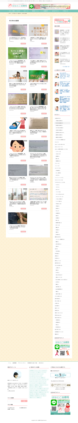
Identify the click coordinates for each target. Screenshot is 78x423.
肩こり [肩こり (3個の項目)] (46, 392)
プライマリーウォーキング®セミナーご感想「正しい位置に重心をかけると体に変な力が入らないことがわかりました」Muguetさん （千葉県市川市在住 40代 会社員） (38, 155)
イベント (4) (57, 165)
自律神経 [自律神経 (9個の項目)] (32, 395)
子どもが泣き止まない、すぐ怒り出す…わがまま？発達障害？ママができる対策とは (65, 61)
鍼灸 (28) (57, 158)
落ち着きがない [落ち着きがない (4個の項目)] (38, 395)
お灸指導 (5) (58, 170)
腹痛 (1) (57, 284)
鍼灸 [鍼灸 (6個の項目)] (44, 395)
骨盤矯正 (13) (58, 161)
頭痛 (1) (57, 291)
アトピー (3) (57, 163)
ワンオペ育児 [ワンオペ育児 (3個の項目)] (39, 383)
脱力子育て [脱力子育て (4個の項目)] (32, 393)
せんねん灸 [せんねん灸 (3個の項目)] (44, 370)
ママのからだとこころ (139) (60, 182)
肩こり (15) (58, 225)
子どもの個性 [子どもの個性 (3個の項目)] (39, 388)
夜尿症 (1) (56, 255)
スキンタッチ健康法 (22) (60, 239)
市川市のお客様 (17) (59, 123)
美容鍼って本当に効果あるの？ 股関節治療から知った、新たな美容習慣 (64, 47)
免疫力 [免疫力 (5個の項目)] (41, 384)
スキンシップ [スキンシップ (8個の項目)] (39, 375)
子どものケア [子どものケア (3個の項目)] (32, 388)
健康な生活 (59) (57, 236)
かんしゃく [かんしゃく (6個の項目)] (37, 370)
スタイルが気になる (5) (60, 194)
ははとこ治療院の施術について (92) (61, 149)
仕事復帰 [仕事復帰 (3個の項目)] (37, 384)
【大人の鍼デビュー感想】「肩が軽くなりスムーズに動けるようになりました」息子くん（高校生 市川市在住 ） (38, 62)
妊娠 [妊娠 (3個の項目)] (36, 386)
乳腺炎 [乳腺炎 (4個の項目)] (31, 384)
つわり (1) (57, 187)
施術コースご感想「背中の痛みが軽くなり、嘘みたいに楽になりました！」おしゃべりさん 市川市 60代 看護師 (17, 84)
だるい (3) (56, 142)
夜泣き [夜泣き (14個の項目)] (32, 386)
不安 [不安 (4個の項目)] (44, 383)
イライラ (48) (58, 191)
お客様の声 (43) (57, 118)
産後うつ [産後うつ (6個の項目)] (38, 390)
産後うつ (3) (57, 308)
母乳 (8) (57, 324)
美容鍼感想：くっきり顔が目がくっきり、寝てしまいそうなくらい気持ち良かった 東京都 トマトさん (65, 32)
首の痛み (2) (58, 234)
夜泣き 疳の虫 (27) (59, 274)
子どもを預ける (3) (58, 296)
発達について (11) (59, 277)
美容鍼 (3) (57, 156)
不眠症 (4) (57, 206)
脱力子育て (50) (57, 329)
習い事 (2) (57, 282)
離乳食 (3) (56, 334)
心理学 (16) (57, 303)
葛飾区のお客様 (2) (59, 137)
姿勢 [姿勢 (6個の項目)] (40, 386)
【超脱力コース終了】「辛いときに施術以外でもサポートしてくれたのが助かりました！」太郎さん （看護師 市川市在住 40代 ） (17, 131)
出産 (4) (56, 248)
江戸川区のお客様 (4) (59, 127)
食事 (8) (57, 246)
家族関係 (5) (58, 322)
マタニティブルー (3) (59, 196)
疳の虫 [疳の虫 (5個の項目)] (36, 392)
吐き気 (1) (57, 272)
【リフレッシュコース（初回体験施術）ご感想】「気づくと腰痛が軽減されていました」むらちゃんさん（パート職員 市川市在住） (17, 62)
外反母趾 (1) (57, 253)
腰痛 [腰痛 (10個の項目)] (37, 393)
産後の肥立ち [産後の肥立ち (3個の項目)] (44, 390)
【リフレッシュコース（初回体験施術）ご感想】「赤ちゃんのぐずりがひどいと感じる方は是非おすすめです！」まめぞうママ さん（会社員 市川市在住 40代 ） (38, 108)
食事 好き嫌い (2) (59, 293)
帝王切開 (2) (58, 251)
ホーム (9, 362)
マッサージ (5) (58, 151)
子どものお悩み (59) (58, 265)
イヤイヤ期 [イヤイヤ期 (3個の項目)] (37, 372)
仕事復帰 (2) (58, 320)
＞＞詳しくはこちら (11, 390)
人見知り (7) (58, 267)
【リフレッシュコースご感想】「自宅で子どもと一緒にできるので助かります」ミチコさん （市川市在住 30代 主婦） (17, 227)
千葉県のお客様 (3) (59, 120)
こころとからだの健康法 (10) (60, 139)
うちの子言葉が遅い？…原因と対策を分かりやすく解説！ (65, 53)
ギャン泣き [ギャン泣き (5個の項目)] (32, 375)
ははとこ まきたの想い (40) (60, 144)
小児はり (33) (58, 153)
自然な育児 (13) (58, 244)
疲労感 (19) (57, 310)
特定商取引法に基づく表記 (32, 362)
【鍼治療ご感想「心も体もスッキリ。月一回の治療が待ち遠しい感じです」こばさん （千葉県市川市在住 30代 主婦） (38, 202)
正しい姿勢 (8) (58, 172)
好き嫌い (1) (57, 258)
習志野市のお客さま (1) (60, 132)
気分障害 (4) (57, 305)
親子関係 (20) (58, 327)
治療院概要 (14, 362)
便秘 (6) (57, 270)
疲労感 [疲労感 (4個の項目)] (31, 392)
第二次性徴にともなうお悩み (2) (61, 279)
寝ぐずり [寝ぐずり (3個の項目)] (46, 388)
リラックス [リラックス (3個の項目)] (32, 383)
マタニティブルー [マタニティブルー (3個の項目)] (42, 381)
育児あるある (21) (58, 315)
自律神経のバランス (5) (59, 331)
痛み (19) (57, 220)
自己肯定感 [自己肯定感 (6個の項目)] (43, 393)
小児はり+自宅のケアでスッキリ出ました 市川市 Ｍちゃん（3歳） (38, 84)
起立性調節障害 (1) (59, 289)
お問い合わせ (41, 362)
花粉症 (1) (57, 229)
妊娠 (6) (57, 215)
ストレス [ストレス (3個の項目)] (32, 379)
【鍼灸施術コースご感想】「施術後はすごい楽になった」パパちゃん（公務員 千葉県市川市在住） (38, 39)
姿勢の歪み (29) (57, 263)
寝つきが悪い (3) (58, 301)
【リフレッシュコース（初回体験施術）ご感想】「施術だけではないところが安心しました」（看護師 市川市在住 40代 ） (17, 154)
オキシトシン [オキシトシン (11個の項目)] (40, 374)
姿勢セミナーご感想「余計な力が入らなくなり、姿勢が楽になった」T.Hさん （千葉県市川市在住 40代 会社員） (38, 131)
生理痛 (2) (57, 218)
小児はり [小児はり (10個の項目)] (32, 390)
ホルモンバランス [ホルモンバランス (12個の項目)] (33, 381)
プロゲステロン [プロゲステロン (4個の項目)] (45, 379)
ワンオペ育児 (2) (59, 201)
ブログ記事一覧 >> (66, 66)
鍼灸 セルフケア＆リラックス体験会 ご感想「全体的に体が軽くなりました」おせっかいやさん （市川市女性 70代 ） (17, 178)
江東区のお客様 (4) (59, 130)
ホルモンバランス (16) (59, 180)
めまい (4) (57, 189)
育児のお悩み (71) (58, 317)
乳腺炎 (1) (57, 208)
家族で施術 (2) (57, 298)
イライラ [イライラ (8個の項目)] (43, 372)
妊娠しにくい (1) (58, 260)
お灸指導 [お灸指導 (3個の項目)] (32, 370)
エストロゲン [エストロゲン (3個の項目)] (32, 374)
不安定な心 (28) (58, 203)
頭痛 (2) (57, 232)
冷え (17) (57, 210)
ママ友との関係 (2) (59, 199)
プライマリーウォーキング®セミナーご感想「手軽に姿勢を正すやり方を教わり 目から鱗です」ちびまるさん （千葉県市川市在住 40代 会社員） (17, 203)
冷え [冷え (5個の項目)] (46, 384)
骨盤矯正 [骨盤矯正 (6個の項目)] (39, 397)
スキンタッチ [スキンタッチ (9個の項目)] (32, 377)
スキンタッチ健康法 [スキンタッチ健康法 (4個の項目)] (41, 377)
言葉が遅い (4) (58, 286)
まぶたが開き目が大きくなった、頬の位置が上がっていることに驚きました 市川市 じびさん (17, 39)
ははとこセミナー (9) (58, 146)
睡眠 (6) (57, 241)
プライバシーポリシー (22, 362)
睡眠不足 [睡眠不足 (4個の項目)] (41, 392)
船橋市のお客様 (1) (59, 134)
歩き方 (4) (57, 175)
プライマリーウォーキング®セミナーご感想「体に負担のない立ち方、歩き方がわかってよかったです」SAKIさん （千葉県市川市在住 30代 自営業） (38, 179)
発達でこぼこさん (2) (58, 312)
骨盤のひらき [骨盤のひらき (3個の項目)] (32, 397)
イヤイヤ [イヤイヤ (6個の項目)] (32, 372)
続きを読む (23, 43)
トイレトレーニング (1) (59, 177)
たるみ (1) (57, 184)
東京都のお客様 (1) (59, 125)
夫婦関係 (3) (58, 213)
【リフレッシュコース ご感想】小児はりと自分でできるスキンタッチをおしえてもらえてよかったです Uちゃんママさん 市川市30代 (17, 107)
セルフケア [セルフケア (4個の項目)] (37, 379)
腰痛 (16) (57, 227)
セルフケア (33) (57, 168)
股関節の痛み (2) (59, 222)
